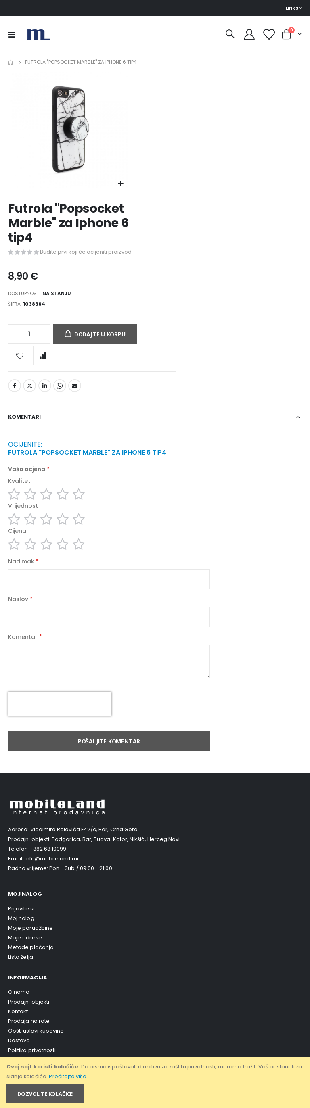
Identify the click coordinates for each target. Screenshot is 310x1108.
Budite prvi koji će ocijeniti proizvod (86, 252)
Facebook (14, 388)
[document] (155, 1082)
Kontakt (18, 1026)
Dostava (19, 1055)
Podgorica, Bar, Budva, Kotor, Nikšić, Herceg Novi (116, 854)
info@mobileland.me (52, 873)
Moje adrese (25, 952)
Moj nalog (21, 933)
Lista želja (20, 971)
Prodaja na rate (29, 1035)
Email (74, 388)
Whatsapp (59, 388)
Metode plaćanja (31, 962)
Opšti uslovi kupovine (36, 1045)
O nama (18, 1006)
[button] (120, 184)
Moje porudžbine (30, 942)
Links (292, 8)
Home (11, 62)
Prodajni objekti (28, 1016)
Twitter (29, 388)
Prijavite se (22, 923)
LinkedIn (44, 388)
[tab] (155, 421)
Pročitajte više (67, 1076)
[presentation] (59, 718)
